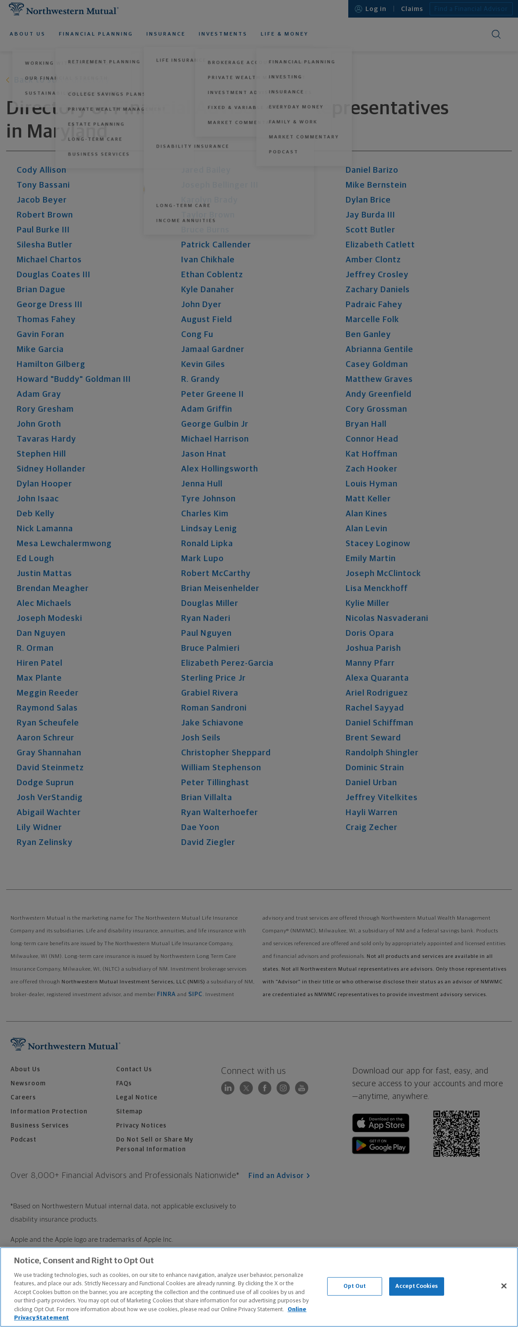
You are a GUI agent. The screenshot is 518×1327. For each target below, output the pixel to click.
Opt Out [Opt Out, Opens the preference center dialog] (354, 1286)
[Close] (504, 1285)
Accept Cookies (416, 1286)
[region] (259, 1287)
